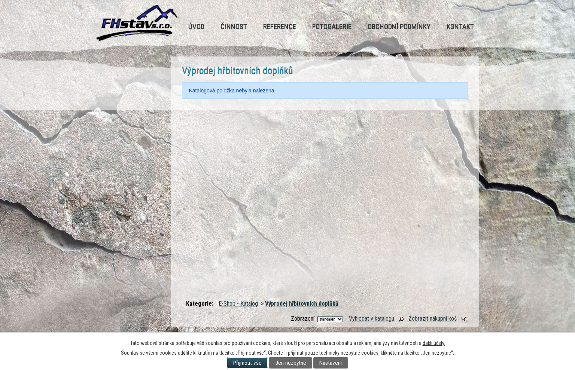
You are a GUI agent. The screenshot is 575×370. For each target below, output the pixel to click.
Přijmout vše (247, 363)
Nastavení (330, 363)
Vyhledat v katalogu (371, 318)
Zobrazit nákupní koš (432, 318)
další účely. (434, 343)
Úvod (196, 26)
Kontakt (460, 26)
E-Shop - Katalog (238, 303)
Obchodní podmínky (399, 26)
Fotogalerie (332, 26)
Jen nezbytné (290, 363)
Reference (279, 26)
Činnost (233, 26)
